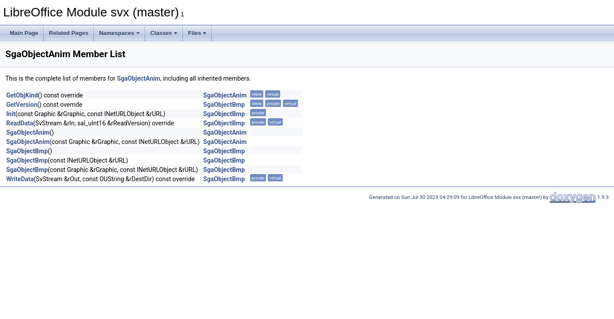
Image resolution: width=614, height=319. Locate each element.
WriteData (20, 179)
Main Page (24, 33)
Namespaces (119, 33)
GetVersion (21, 104)
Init (10, 113)
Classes (163, 33)
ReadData (19, 123)
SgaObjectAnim (138, 78)
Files (197, 33)
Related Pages (68, 33)
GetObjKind (22, 95)
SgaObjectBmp (224, 104)
